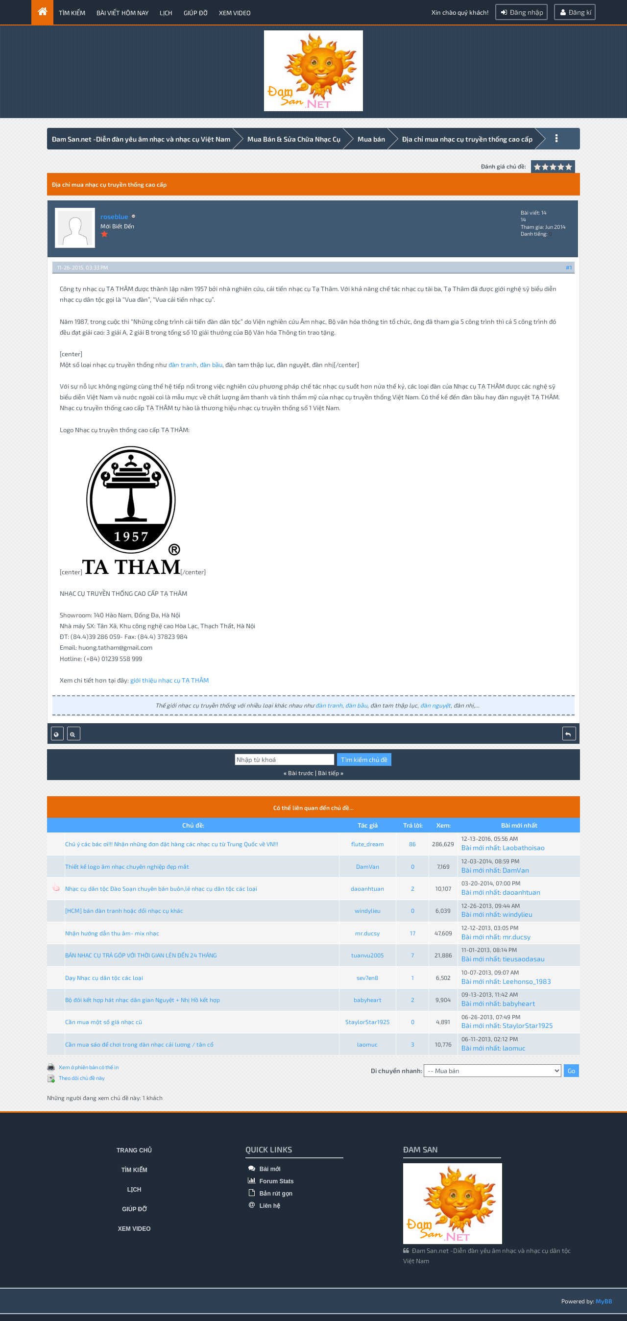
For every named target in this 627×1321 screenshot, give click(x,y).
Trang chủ (134, 1149)
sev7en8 (367, 976)
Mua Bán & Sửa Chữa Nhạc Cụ (293, 139)
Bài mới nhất (480, 846)
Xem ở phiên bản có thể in (89, 1065)
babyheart (368, 998)
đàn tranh (183, 363)
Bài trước (301, 771)
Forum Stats (269, 1179)
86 (412, 842)
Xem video (235, 13)
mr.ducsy (367, 931)
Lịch (166, 13)
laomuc (367, 1042)
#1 (569, 266)
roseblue (114, 215)
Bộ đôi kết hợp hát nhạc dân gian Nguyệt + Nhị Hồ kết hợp (142, 998)
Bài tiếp (328, 771)
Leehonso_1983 (527, 980)
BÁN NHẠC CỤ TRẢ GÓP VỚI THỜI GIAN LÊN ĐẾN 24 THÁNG (141, 953)
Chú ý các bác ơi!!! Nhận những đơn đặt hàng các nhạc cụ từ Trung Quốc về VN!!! (171, 842)
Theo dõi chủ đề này (82, 1077)
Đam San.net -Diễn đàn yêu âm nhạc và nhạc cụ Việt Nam (141, 139)
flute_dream (367, 842)
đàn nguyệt (435, 703)
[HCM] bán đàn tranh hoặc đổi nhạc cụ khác (124, 909)
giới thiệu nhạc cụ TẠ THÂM (169, 679)
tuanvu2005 (367, 953)
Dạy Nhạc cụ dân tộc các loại (104, 976)
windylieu (368, 909)
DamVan (367, 864)
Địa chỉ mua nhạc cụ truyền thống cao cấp (467, 139)
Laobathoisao (524, 846)
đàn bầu (211, 363)
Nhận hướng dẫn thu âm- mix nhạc (112, 931)
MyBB (604, 1300)
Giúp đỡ (196, 13)
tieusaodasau (524, 957)
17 (412, 931)
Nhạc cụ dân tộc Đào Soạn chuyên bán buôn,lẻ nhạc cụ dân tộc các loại (161, 886)
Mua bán (371, 139)
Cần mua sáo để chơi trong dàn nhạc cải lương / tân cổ (139, 1042)
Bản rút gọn (268, 1192)
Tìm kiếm (72, 13)
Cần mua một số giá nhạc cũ (103, 1020)
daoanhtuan (367, 886)
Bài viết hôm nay (122, 13)
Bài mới (262, 1167)
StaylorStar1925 (367, 1020)
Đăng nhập (521, 12)
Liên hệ (262, 1204)
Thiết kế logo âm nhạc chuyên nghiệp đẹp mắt (127, 864)
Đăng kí (574, 12)
